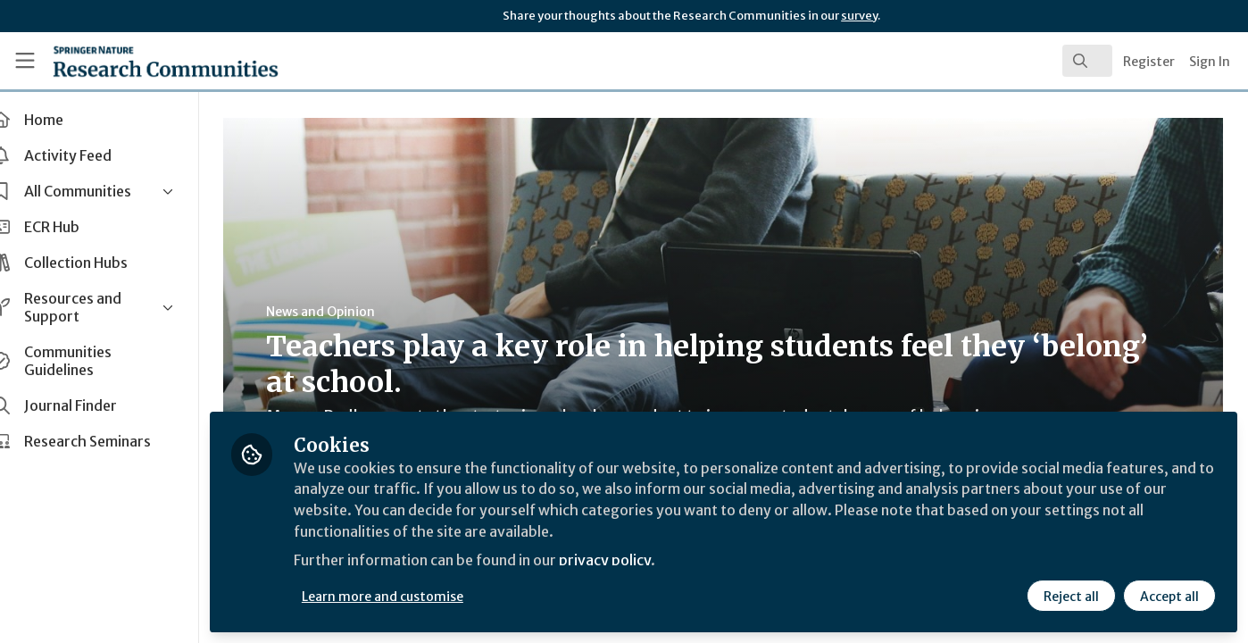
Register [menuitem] (1149, 62)
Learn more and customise (412, 596)
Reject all (1071, 596)
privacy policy (636, 561)
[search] (1087, 61)
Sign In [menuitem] (1209, 62)
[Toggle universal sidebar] (25, 61)
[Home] (141, 61)
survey (859, 15)
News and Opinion (340, 312)
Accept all (1169, 596)
